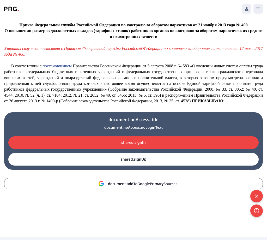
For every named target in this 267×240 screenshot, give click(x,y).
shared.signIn (133, 142)
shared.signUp (133, 159)
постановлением (57, 66)
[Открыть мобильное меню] (258, 9)
